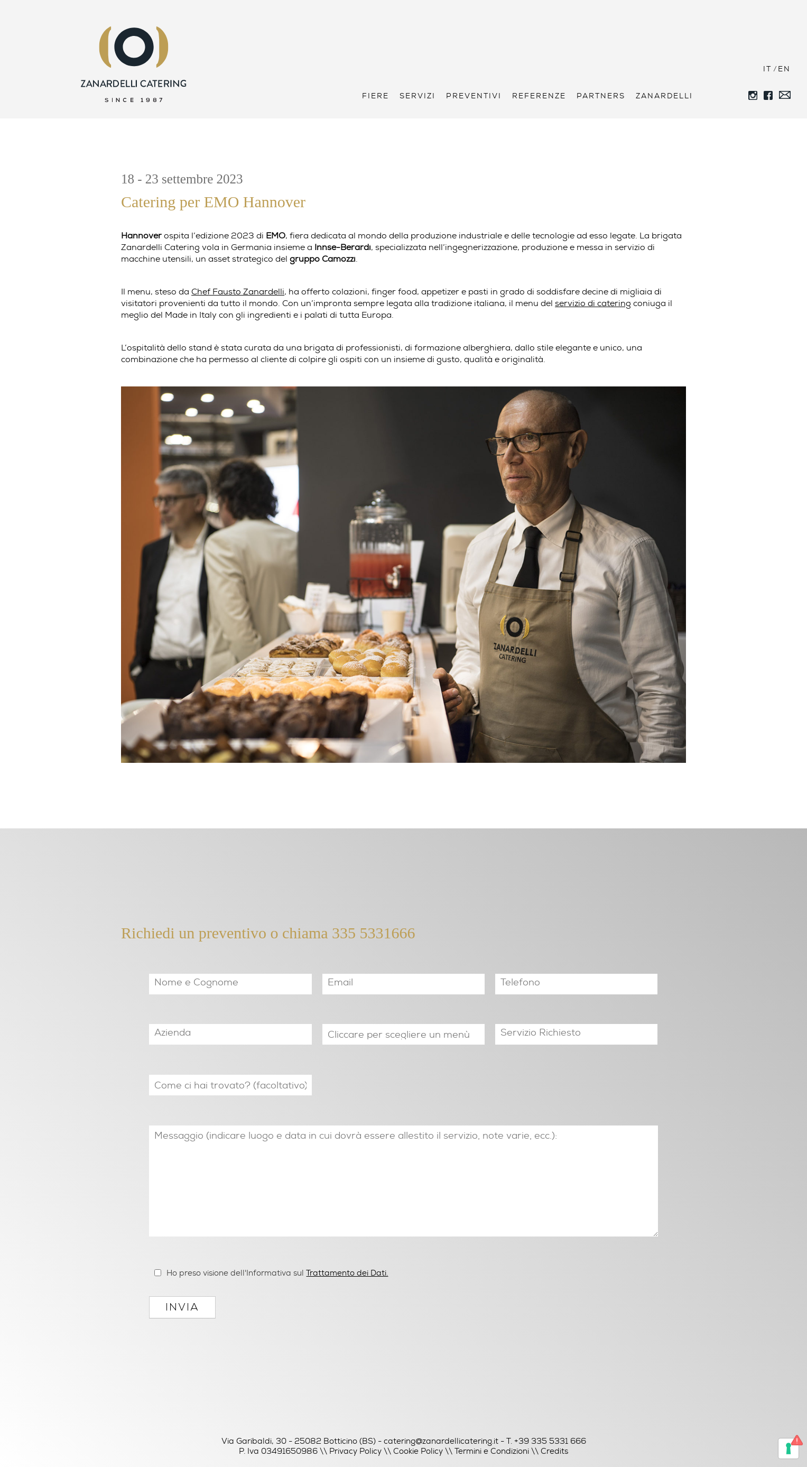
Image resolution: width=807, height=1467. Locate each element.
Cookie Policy (418, 1451)
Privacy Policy (355, 1451)
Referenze (539, 95)
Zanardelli (664, 95)
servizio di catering (593, 303)
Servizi (417, 95)
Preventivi (474, 95)
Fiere (375, 95)
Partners (601, 95)
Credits (554, 1451)
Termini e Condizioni (491, 1451)
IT (767, 68)
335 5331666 (373, 933)
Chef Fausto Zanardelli (237, 291)
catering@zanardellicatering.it (441, 1441)
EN (784, 68)
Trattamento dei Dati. (347, 1273)
